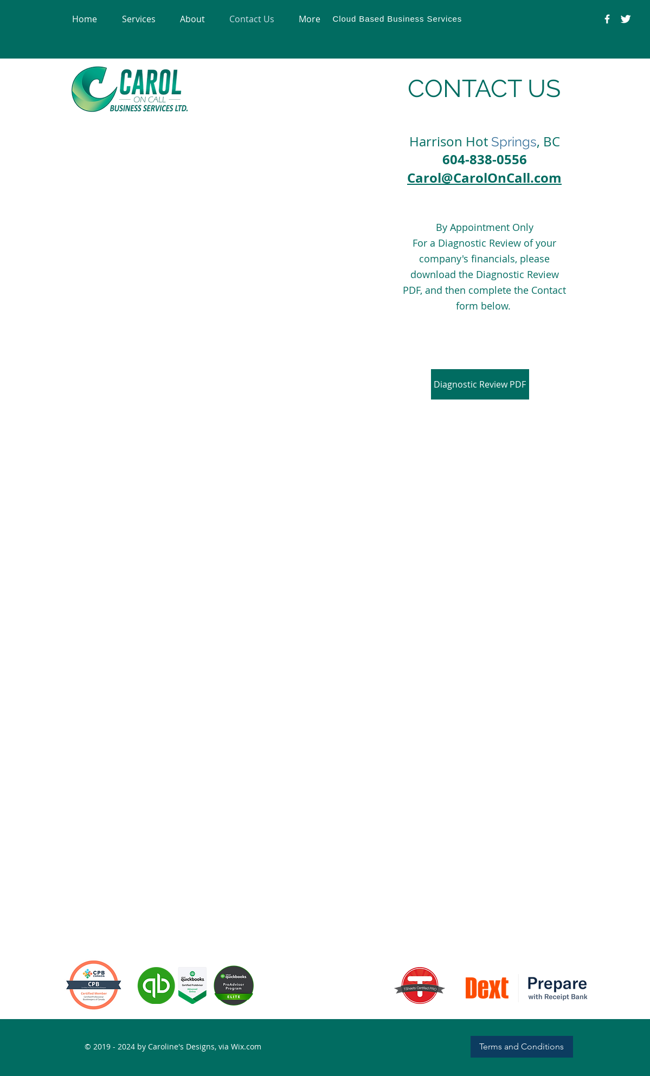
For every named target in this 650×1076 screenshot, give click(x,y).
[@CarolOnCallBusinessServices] (607, 19)
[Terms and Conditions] (522, 1047)
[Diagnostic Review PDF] (480, 384)
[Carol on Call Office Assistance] (626, 19)
